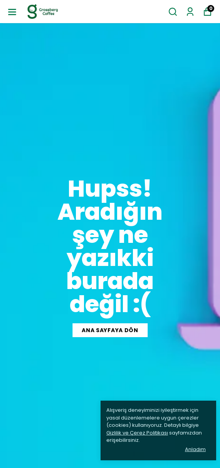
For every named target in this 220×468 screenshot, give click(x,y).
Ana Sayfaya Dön (110, 330)
